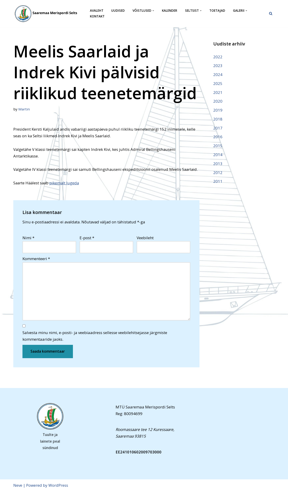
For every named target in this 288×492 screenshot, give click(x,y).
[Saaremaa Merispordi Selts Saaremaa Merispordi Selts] (47, 13)
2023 (217, 65)
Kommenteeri (36, 259)
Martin (24, 109)
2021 (217, 92)
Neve (17, 485)
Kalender (169, 10)
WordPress (58, 485)
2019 (217, 110)
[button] (153, 10)
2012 (217, 172)
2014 (217, 154)
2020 (217, 101)
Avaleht (96, 10)
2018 (217, 119)
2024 (217, 74)
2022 (217, 56)
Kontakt (97, 16)
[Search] (270, 13)
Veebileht (145, 238)
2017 (217, 128)
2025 (217, 83)
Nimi (28, 238)
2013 (217, 163)
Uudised (118, 10)
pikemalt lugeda (66, 183)
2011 (217, 181)
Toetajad (217, 10)
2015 (217, 146)
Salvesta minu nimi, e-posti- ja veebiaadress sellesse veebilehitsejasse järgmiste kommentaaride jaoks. (94, 336)
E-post (87, 238)
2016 (217, 137)
